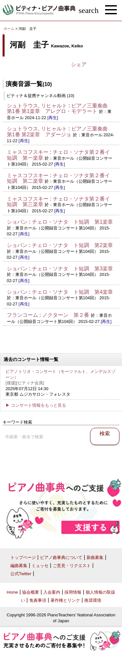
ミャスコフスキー (27, 152)
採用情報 (72, 592)
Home (12, 592)
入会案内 (51, 592)
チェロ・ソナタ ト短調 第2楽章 (72, 245)
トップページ (23, 557)
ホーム (9, 29)
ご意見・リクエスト (72, 565)
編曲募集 (18, 565)
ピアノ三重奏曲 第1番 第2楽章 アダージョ (60, 131)
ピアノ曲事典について (61, 557)
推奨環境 (92, 600)
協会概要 (30, 592)
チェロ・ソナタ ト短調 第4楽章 (72, 292)
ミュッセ (40, 565)
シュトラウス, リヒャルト (37, 105)
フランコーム (22, 315)
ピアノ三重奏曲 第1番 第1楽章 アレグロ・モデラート (60, 108)
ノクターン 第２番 (65, 315)
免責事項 (37, 600)
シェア (79, 64)
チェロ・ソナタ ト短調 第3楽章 (72, 268)
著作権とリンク (65, 600)
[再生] (52, 117)
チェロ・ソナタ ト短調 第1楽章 (72, 222)
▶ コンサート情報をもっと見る (36, 405)
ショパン (17, 222)
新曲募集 (95, 557)
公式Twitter (20, 573)
